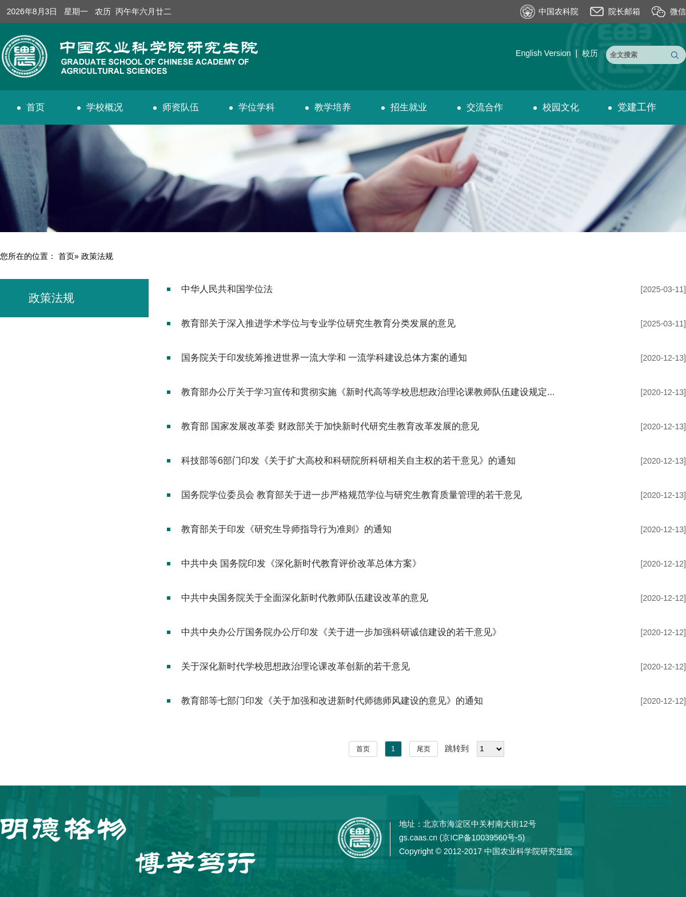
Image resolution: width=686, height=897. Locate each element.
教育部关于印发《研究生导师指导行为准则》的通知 (286, 529)
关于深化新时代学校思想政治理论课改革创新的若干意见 (295, 666)
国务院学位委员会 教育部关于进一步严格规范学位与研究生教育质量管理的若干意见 (351, 495)
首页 (31, 107)
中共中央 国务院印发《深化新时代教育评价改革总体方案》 (301, 563)
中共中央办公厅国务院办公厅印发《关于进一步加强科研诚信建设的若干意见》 (341, 632)
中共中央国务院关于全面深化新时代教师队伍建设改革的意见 (304, 598)
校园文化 (556, 107)
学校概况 (100, 107)
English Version (543, 53)
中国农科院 (559, 11)
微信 (678, 11)
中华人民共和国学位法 (227, 289)
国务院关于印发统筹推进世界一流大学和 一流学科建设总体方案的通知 (324, 357)
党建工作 (632, 107)
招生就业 (404, 107)
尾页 (423, 749)
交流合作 (480, 107)
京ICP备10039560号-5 (482, 837)
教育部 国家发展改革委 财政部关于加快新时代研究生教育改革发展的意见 (330, 426)
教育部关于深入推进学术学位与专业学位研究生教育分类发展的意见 (318, 323)
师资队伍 (176, 107)
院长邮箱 (624, 11)
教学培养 (328, 107)
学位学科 (252, 107)
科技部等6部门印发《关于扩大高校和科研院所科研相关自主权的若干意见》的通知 (348, 460)
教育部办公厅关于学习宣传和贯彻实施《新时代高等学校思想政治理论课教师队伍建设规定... (368, 392)
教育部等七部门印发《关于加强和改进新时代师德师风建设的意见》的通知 (332, 700)
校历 (590, 53)
